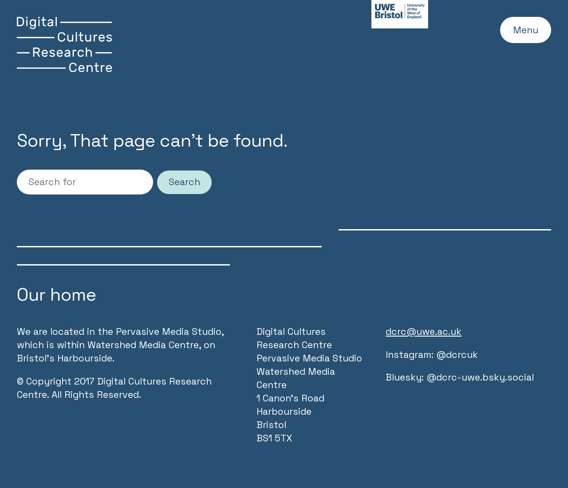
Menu (525, 30)
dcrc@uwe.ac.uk (424, 331)
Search (184, 182)
